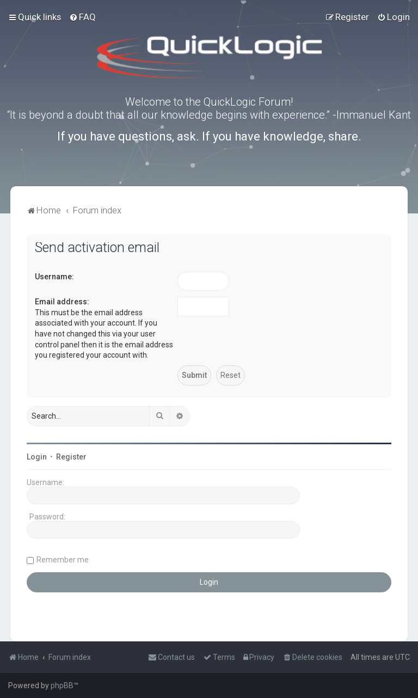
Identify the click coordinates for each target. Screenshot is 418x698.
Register (71, 456)
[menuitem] (82, 17)
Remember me (62, 559)
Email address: (62, 301)
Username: (54, 276)
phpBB (62, 685)
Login (37, 456)
